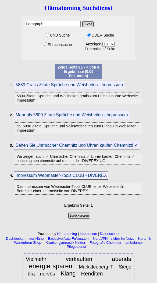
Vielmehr (39, 259)
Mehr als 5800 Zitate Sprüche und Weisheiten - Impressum (72, 115)
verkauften (82, 259)
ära (31, 274)
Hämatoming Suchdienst (79, 7)
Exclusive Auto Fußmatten (68, 239)
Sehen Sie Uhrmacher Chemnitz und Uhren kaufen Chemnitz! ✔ (77, 145)
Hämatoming (67, 234)
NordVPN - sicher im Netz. (113, 239)
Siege (125, 267)
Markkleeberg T (96, 267)
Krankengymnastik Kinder (65, 243)
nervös (48, 274)
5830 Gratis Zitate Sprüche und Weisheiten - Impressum (69, 85)
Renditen (92, 274)
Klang (68, 273)
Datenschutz (109, 234)
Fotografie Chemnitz (105, 243)
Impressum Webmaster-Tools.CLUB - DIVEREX (61, 175)
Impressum (88, 234)
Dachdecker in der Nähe (25, 239)
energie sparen (50, 266)
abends (121, 259)
